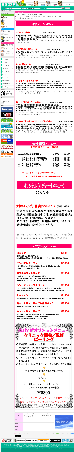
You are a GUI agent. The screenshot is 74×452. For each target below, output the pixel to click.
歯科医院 (6, 34)
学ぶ (5, 26)
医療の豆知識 (6, 80)
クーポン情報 (6, 65)
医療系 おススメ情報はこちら (66, 433)
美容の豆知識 (6, 83)
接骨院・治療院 (8, 37)
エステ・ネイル (8, 48)
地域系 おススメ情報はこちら (51, 433)
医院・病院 (7, 31)
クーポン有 (43, 8)
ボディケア (7, 51)
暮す (5, 23)
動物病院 (6, 40)
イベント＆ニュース (7, 68)
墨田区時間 (3, 10)
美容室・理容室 (8, 45)
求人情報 (4, 62)
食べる (6, 17)
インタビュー (6, 59)
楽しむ (6, 20)
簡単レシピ (5, 77)
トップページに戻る (69, 4)
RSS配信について (8, 156)
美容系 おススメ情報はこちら (23, 433)
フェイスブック (6, 87)
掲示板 (4, 74)
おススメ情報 (8, 10)
